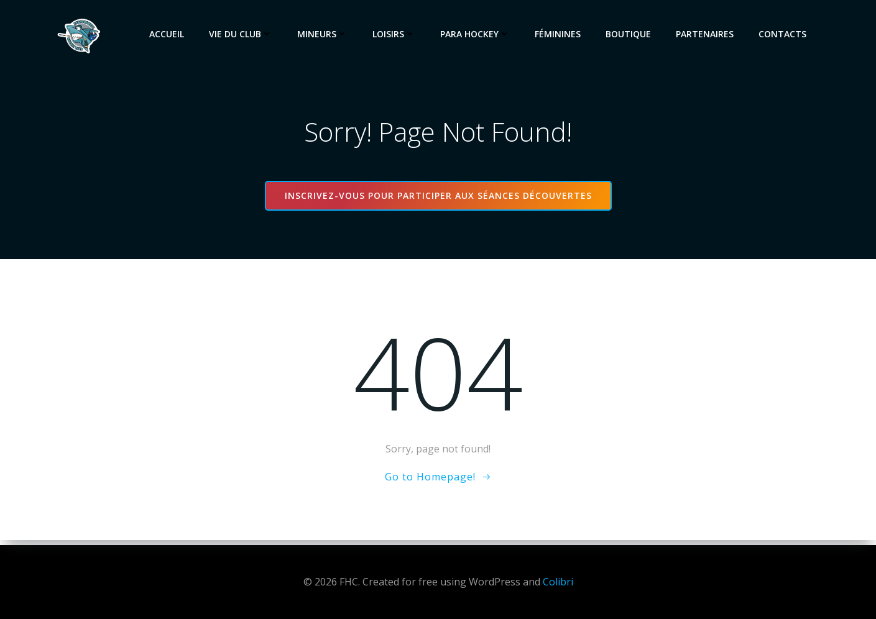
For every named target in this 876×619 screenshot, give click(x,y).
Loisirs (396, 34)
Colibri (558, 582)
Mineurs (325, 34)
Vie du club (243, 34)
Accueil (169, 34)
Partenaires (707, 34)
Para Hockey (477, 34)
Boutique (630, 34)
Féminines (560, 34)
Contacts (785, 34)
